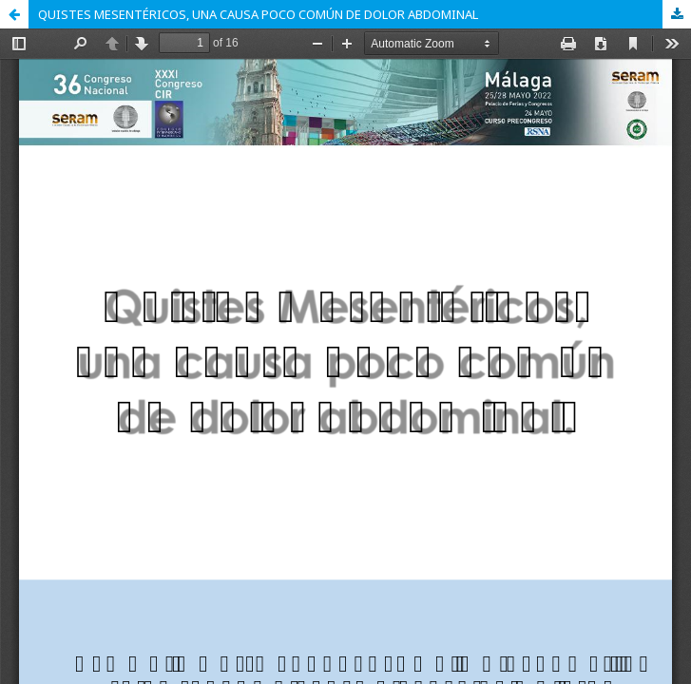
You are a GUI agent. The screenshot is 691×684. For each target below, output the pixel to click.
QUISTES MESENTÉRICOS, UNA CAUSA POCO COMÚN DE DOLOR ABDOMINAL (258, 14)
